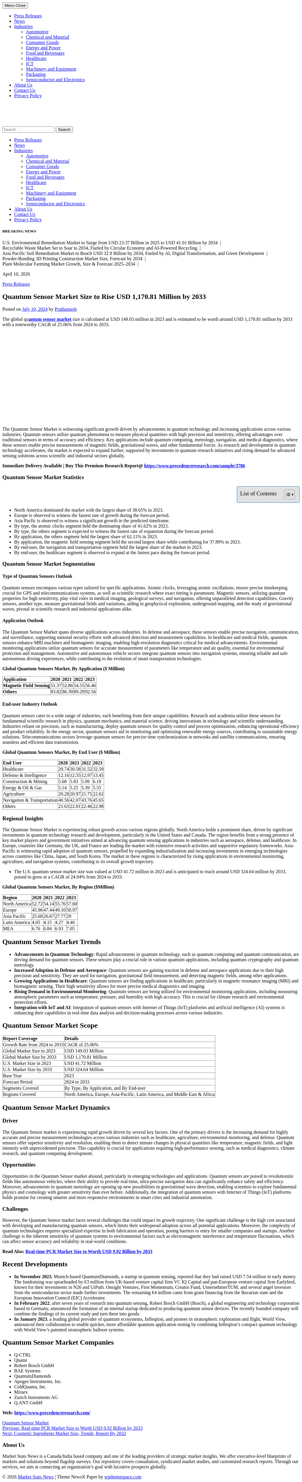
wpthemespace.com (123, 1476)
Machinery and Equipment (51, 68)
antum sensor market (50, 319)
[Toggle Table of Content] (286, 494)
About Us (23, 84)
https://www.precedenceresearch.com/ (52, 1412)
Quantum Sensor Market (25, 1422)
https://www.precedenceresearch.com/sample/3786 (194, 465)
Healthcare (36, 58)
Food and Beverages (45, 53)
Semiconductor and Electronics (55, 79)
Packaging (36, 74)
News (19, 21)
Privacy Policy (28, 95)
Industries (23, 26)
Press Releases (28, 15)
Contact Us (24, 90)
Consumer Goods (42, 42)
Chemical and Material (47, 37)
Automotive (37, 31)
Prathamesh (66, 309)
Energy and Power (43, 47)
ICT (30, 63)
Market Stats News (36, 1476)
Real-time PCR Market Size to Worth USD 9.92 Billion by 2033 (88, 1251)
